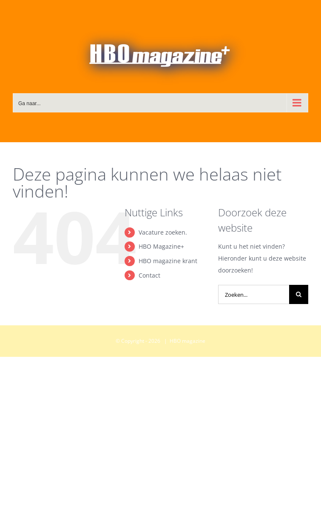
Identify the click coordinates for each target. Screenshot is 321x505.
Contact (149, 275)
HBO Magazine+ (161, 246)
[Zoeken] (298, 294)
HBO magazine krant (168, 261)
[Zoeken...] (253, 294)
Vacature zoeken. (163, 232)
